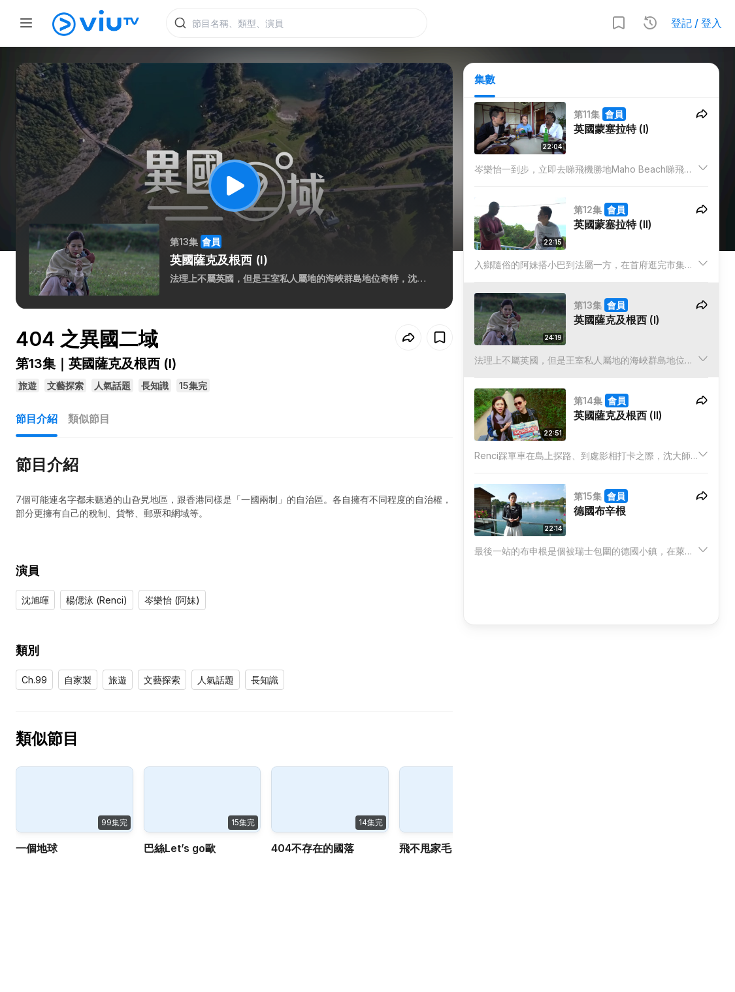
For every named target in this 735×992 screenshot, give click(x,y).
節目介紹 (36, 418)
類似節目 (89, 418)
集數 (484, 79)
